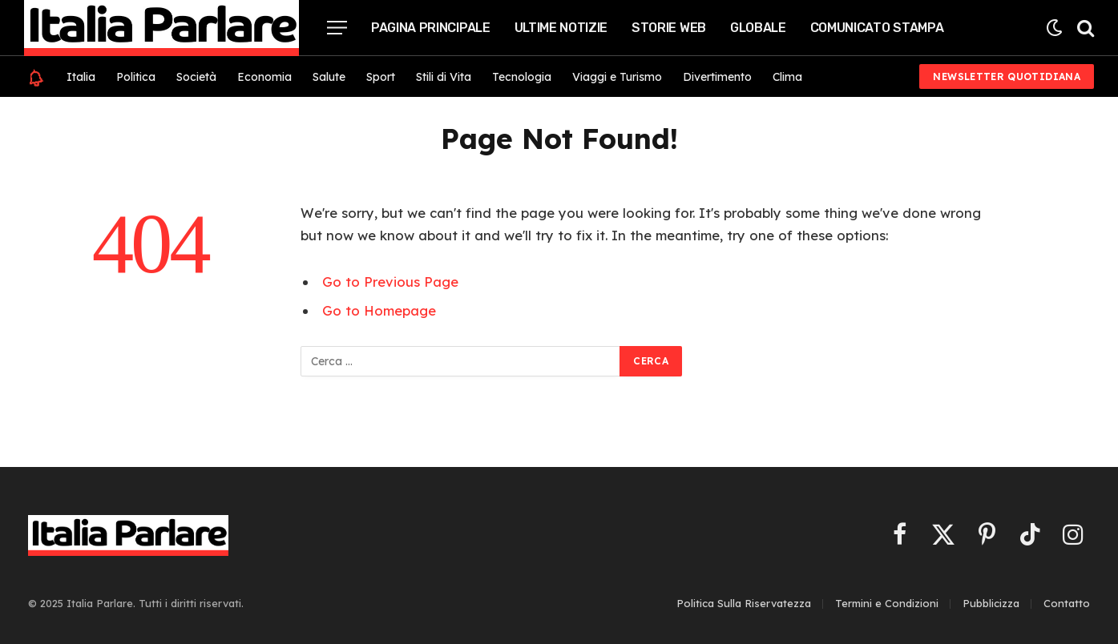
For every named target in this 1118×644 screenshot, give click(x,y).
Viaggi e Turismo (617, 77)
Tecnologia (521, 77)
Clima (787, 77)
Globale (758, 27)
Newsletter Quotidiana (1006, 76)
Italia (81, 77)
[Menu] (337, 28)
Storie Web (669, 27)
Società (196, 77)
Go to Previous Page (390, 281)
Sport (380, 77)
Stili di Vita (443, 77)
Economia (264, 77)
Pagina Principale (430, 27)
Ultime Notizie (561, 27)
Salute (329, 77)
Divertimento (717, 77)
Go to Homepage (379, 310)
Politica (135, 77)
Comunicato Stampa (877, 27)
